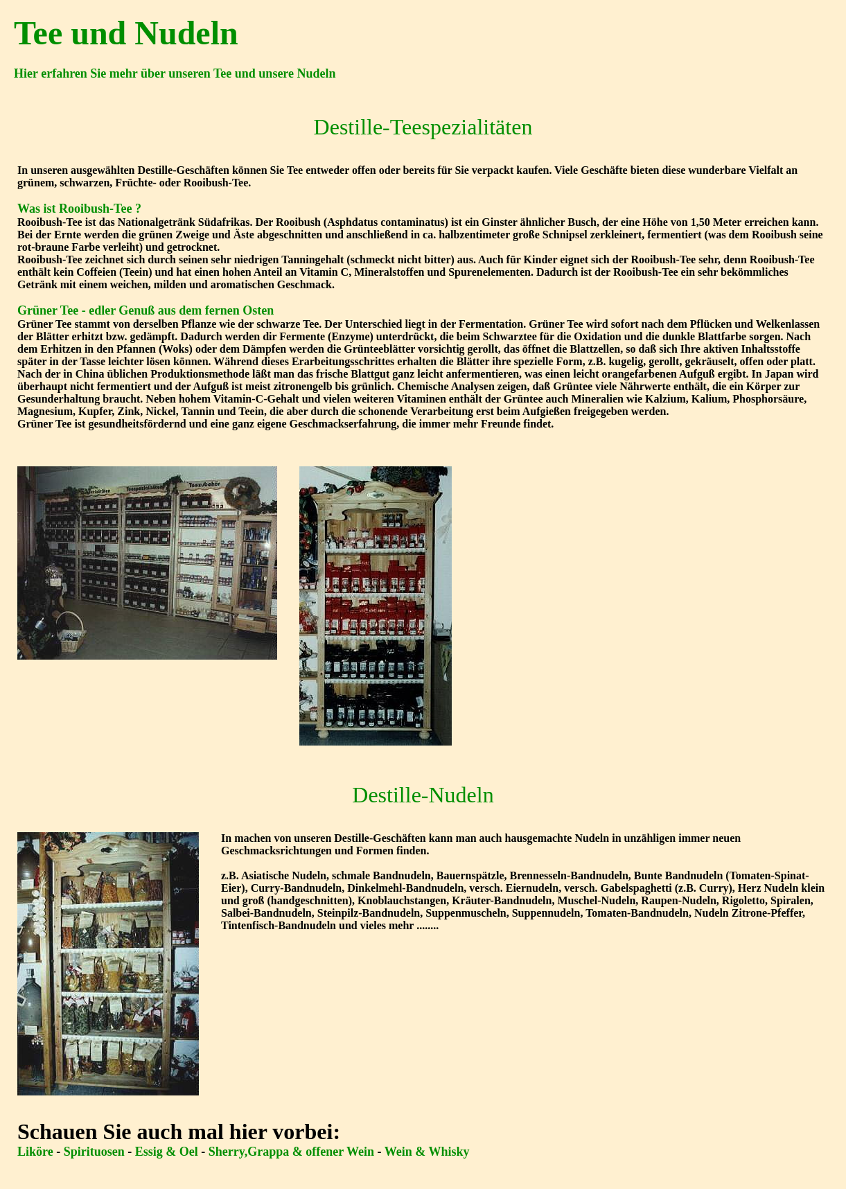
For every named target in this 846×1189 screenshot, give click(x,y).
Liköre (35, 1152)
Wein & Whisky (427, 1152)
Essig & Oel (168, 1152)
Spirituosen (94, 1152)
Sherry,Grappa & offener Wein (293, 1152)
